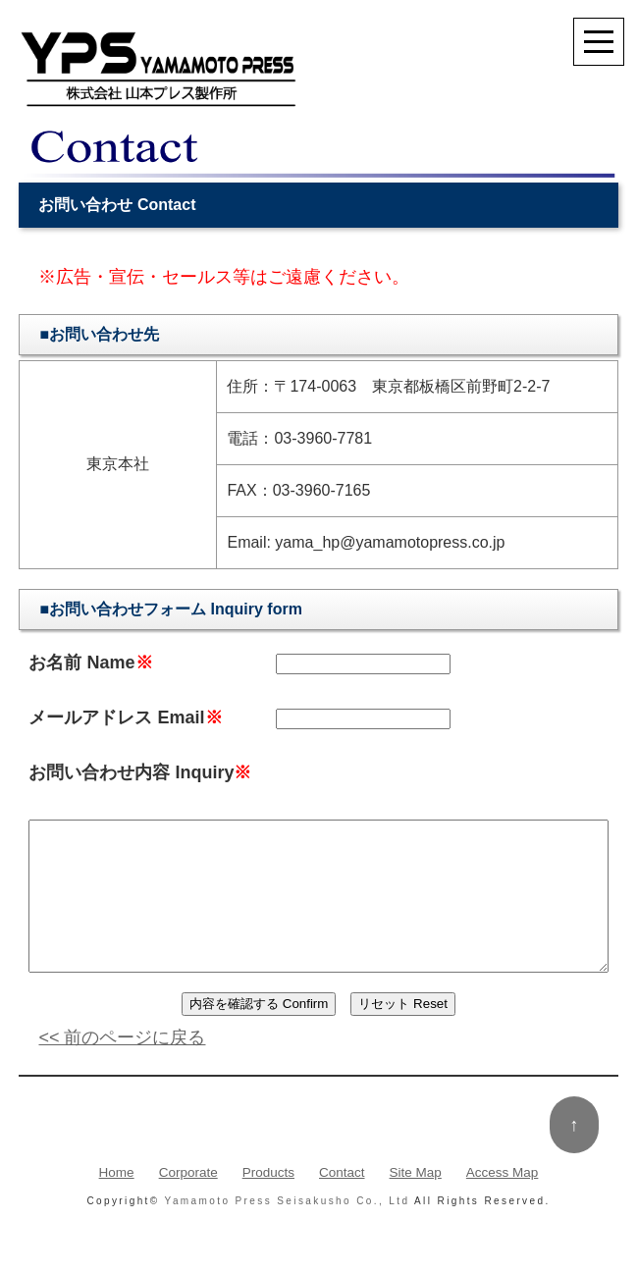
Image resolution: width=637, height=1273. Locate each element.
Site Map (416, 1203)
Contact (342, 1203)
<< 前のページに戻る (121, 1067)
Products (268, 1203)
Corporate (188, 1203)
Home (116, 1203)
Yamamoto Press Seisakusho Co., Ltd (287, 1232)
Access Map (502, 1203)
